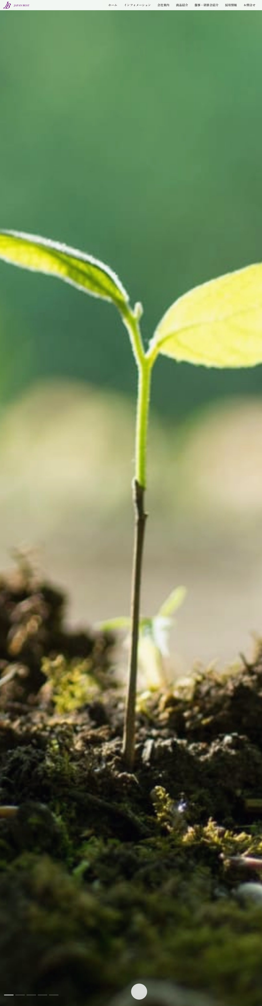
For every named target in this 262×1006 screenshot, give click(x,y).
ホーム (71, 10)
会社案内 (136, 10)
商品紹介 (160, 10)
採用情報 (222, 10)
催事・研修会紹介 (191, 10)
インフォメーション (103, 10)
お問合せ (247, 10)
